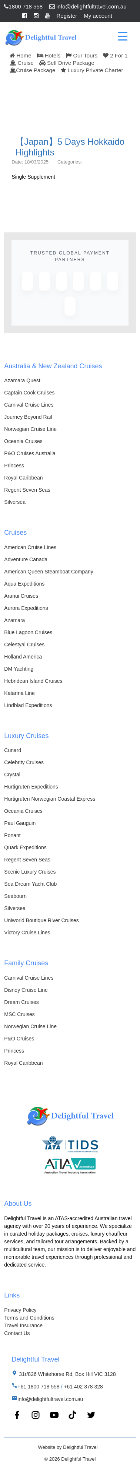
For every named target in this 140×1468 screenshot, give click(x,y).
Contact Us (17, 1333)
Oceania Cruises (23, 441)
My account (98, 16)
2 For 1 (115, 55)
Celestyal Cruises (24, 644)
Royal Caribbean (23, 478)
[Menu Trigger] (123, 36)
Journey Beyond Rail (28, 417)
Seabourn (15, 896)
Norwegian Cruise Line (30, 429)
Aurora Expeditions (26, 608)
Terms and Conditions (29, 1318)
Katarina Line (19, 693)
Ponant (12, 835)
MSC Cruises (19, 1014)
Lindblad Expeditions (28, 705)
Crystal (12, 774)
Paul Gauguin (20, 823)
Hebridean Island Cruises (33, 681)
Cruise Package (32, 70)
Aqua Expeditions (24, 584)
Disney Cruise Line (26, 990)
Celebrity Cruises (24, 762)
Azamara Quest (22, 380)
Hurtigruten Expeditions (31, 787)
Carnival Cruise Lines (28, 405)
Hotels (49, 55)
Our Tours (81, 55)
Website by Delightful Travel (68, 1447)
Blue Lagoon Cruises (28, 632)
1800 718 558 (23, 6)
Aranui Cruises (21, 596)
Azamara (14, 620)
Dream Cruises (21, 1002)
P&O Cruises (19, 1039)
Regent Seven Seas (27, 490)
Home (20, 55)
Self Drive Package (66, 63)
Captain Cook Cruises (29, 393)
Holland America (23, 657)
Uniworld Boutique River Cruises (41, 920)
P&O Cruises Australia (30, 453)
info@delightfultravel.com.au (88, 6)
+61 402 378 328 (83, 1387)
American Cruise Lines (30, 547)
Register (67, 16)
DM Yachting (18, 669)
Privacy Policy (20, 1310)
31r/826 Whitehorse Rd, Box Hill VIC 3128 (66, 1374)
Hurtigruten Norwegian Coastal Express (49, 799)
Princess (14, 465)
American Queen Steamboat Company (48, 572)
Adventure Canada (25, 559)
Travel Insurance (23, 1325)
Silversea (15, 502)
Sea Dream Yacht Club (30, 884)
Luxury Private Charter (92, 70)
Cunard (12, 750)
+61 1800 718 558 (38, 1387)
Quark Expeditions (25, 847)
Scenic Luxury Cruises (30, 872)
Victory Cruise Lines (27, 932)
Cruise (22, 63)
